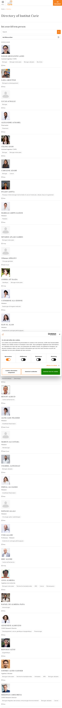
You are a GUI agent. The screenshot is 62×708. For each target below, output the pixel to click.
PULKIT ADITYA (8, 192)
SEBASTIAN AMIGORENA (11, 695)
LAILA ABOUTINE (8, 80)
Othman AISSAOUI (8, 258)
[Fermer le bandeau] (59, 334)
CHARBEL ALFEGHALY (10, 466)
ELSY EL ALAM (7, 325)
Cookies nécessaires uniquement (11, 371)
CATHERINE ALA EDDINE (12, 301)
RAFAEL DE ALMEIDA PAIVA (13, 604)
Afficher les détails (51, 365)
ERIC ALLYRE (6, 559)
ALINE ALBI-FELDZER (10, 418)
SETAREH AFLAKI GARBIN (12, 237)
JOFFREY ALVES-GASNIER (12, 671)
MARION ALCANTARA (10, 442)
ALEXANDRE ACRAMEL (11, 122)
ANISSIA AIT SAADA (9, 279)
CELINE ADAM (7, 146)
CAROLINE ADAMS (9, 170)
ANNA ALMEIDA (8, 580)
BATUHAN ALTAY (8, 649)
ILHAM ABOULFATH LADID (12, 56)
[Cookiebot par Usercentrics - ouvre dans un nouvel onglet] (49, 334)
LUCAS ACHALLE (8, 101)
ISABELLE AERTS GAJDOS (12, 213)
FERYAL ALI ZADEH (9, 487)
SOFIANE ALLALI (8, 511)
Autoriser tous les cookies (50, 371)
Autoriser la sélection (31, 371)
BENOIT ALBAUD (8, 397)
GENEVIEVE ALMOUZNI (11, 625)
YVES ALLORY (7, 535)
